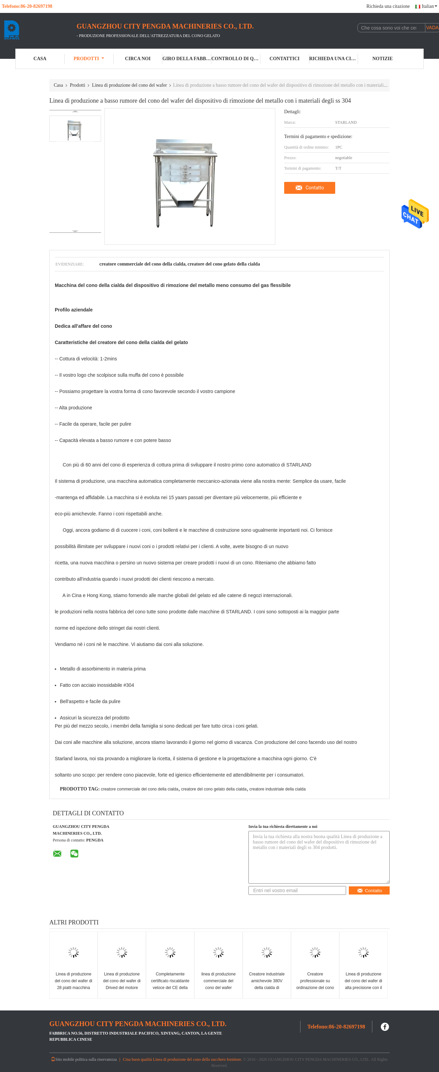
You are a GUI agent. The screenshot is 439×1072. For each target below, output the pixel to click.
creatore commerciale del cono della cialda (139, 789)
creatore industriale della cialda (277, 789)
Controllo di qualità (235, 58)
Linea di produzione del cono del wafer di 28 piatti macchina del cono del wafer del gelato (73, 988)
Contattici (284, 58)
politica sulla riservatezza (96, 1059)
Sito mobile (62, 1059)
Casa (39, 58)
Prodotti (89, 58)
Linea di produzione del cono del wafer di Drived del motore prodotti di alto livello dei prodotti (122, 988)
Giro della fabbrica (186, 58)
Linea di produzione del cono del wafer (129, 85)
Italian (429, 6)
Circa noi (137, 58)
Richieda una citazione (388, 6)
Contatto (315, 187)
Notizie (382, 58)
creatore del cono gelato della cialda (213, 789)
